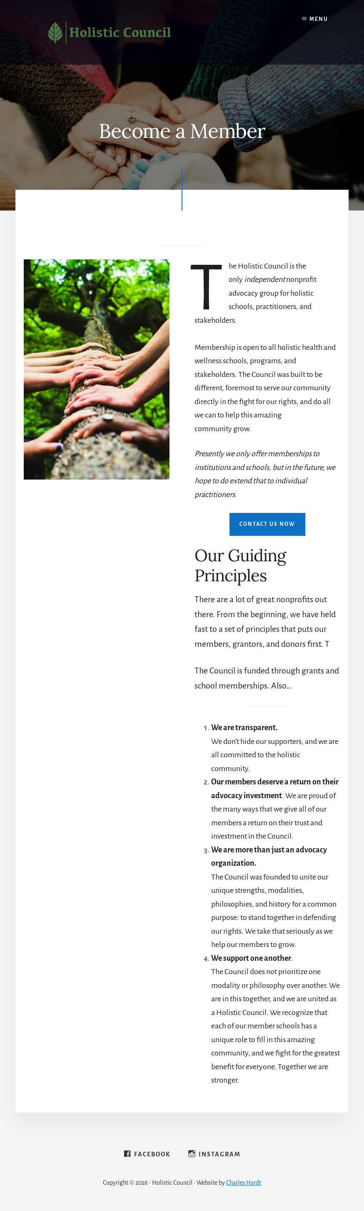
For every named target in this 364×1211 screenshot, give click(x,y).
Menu (318, 19)
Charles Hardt (243, 1182)
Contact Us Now (267, 524)
